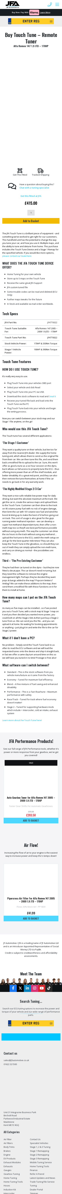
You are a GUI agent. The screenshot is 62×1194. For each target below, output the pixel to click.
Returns (34, 1099)
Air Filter (8, 1037)
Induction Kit (10, 1087)
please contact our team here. (17, 154)
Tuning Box (9, 1110)
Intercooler (9, 1091)
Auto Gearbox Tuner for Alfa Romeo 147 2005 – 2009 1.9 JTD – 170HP (31, 697)
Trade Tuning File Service (42, 1079)
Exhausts (8, 1064)
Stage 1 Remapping (39, 1048)
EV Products (10, 1056)
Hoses (7, 1083)
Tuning (33, 1083)
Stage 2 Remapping (39, 1052)
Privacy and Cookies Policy (43, 1103)
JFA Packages (10, 1095)
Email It (52, 294)
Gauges (7, 1068)
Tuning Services (11, 1114)
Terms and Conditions (41, 1106)
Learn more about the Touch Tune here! (22, 618)
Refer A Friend (37, 1072)
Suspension (10, 1103)
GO (51, 21)
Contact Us (35, 1037)
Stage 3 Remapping (39, 1056)
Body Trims (9, 1044)
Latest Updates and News (42, 1075)
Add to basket (31, 718)
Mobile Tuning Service (41, 1060)
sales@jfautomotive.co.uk (16, 958)
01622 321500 (10, 962)
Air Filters (8, 1041)
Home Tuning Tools (13, 1079)
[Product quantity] (31, 111)
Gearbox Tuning (12, 1072)
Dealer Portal (36, 1087)
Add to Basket (31, 119)
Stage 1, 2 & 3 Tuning (40, 1044)
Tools (6, 1106)
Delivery (34, 1095)
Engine (7, 1052)
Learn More (45, 12)
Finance (34, 1068)
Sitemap (34, 1091)
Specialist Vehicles (39, 1041)
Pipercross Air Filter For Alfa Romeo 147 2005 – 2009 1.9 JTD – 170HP (31, 798)
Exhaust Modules (12, 1060)
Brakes (7, 1048)
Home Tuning (10, 1075)
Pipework (8, 1099)
